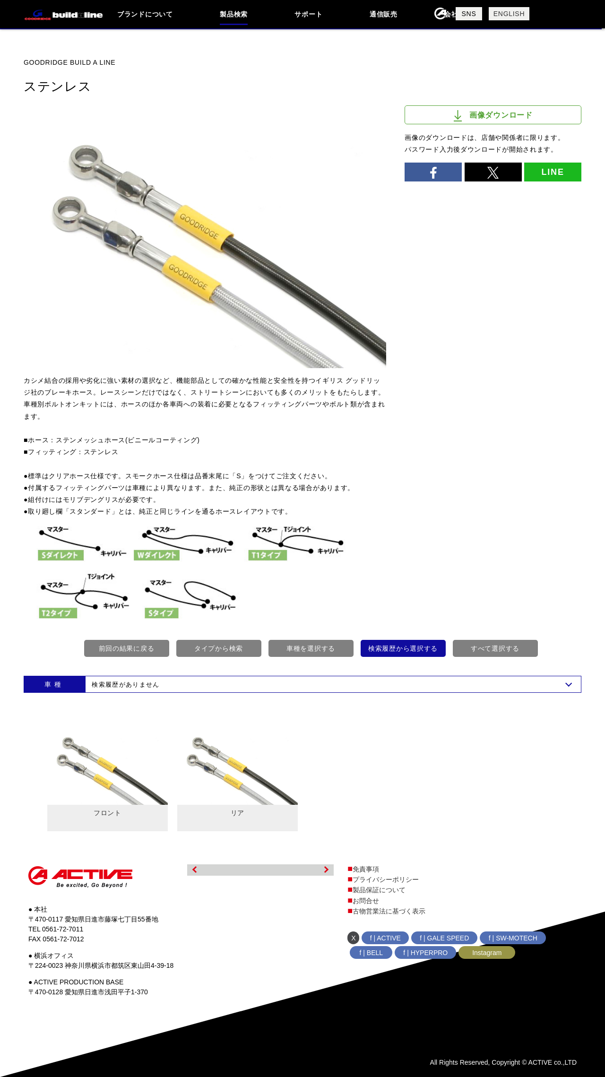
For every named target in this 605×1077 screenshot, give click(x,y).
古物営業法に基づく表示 (389, 911)
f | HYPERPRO (425, 952)
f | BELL (371, 952)
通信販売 (384, 14)
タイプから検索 (218, 648)
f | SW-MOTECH (513, 938)
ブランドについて (145, 14)
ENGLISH (509, 13)
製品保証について (379, 890)
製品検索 (234, 14)
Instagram (486, 952)
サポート (308, 14)
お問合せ (366, 901)
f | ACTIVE (385, 938)
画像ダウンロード (493, 115)
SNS (469, 13)
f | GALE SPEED (444, 938)
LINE (552, 172)
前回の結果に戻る (127, 648)
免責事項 (366, 869)
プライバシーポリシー (386, 879)
